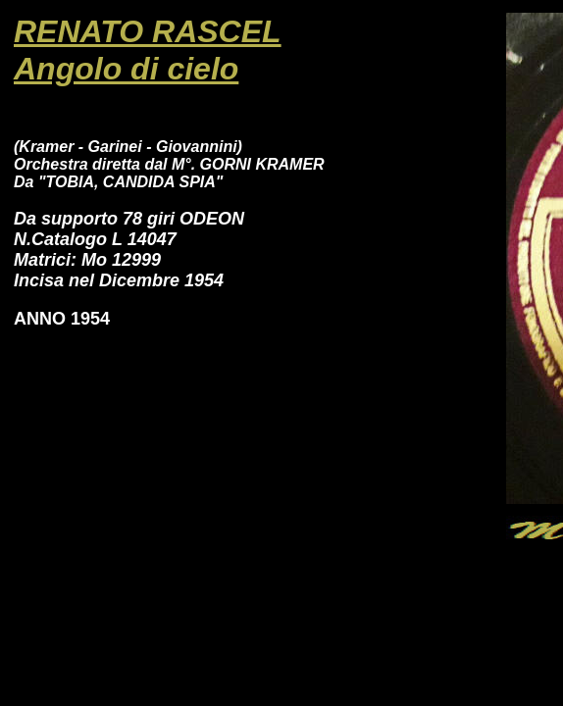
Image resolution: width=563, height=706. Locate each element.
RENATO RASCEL (148, 31)
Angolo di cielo (126, 68)
